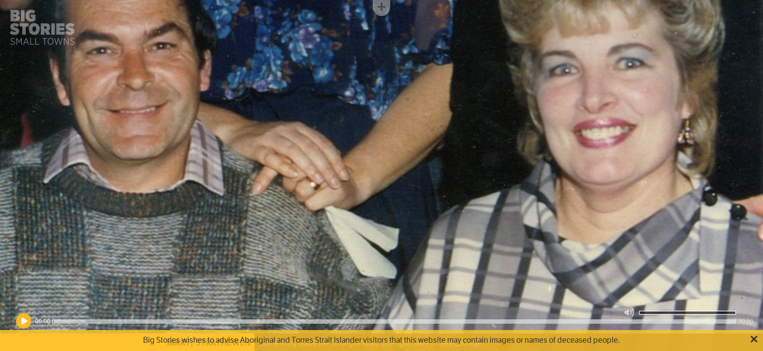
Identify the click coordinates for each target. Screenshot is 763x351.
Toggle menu (381, 8)
